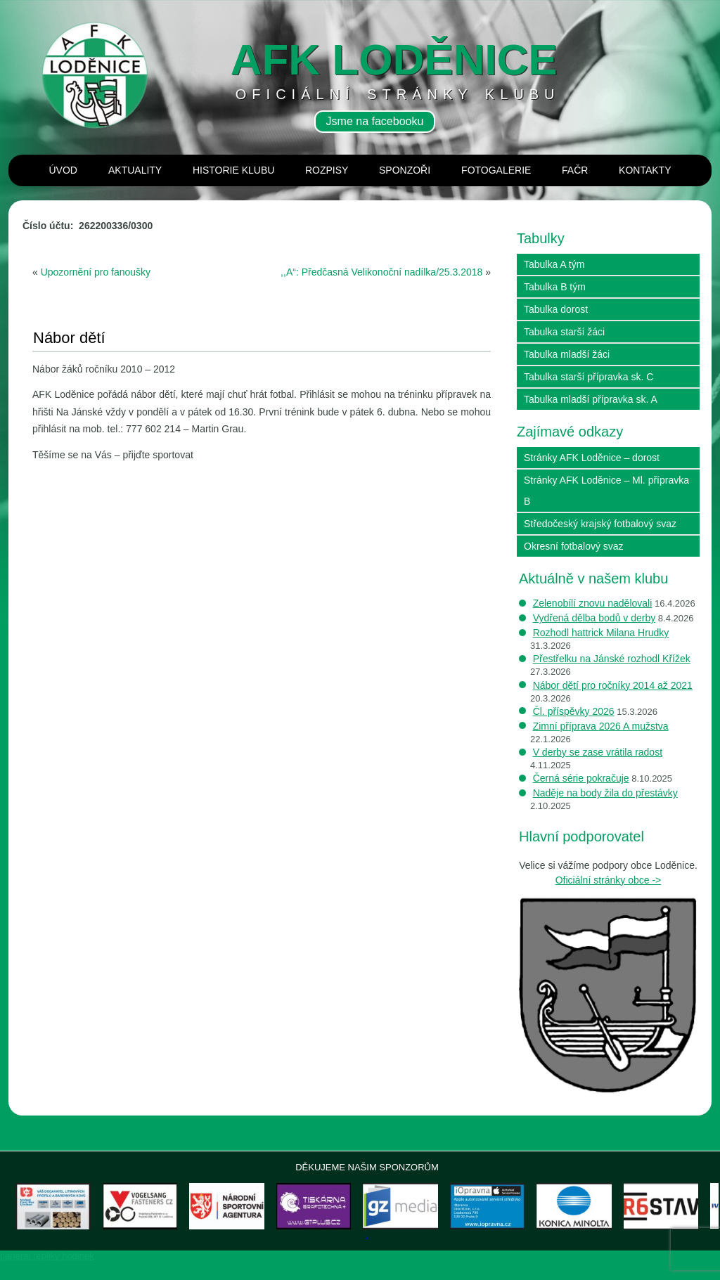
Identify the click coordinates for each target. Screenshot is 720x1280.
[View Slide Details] (68, 1215)
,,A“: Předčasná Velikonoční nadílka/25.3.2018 (381, 272)
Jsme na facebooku (375, 121)
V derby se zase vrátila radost (597, 752)
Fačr (575, 170)
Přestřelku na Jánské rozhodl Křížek (611, 658)
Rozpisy (326, 170)
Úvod (63, 170)
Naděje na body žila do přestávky (605, 793)
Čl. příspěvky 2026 (574, 711)
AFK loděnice (394, 59)
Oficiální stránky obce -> (608, 880)
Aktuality (135, 170)
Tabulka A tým (554, 264)
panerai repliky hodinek (47, 1274)
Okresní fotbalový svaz (574, 546)
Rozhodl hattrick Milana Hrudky (601, 632)
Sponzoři (404, 170)
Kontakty (645, 170)
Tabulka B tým (555, 286)
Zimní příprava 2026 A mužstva (601, 726)
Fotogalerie (496, 170)
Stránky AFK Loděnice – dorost (592, 457)
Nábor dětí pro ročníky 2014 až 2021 (613, 685)
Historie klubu (233, 170)
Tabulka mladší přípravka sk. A (590, 399)
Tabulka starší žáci (564, 331)
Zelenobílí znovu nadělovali (592, 603)
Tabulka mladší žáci (567, 354)
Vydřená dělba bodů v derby (594, 617)
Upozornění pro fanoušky (95, 272)
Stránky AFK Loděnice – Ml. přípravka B (606, 490)
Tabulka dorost (556, 309)
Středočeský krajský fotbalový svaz (600, 523)
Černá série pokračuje (581, 778)
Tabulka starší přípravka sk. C (588, 376)
